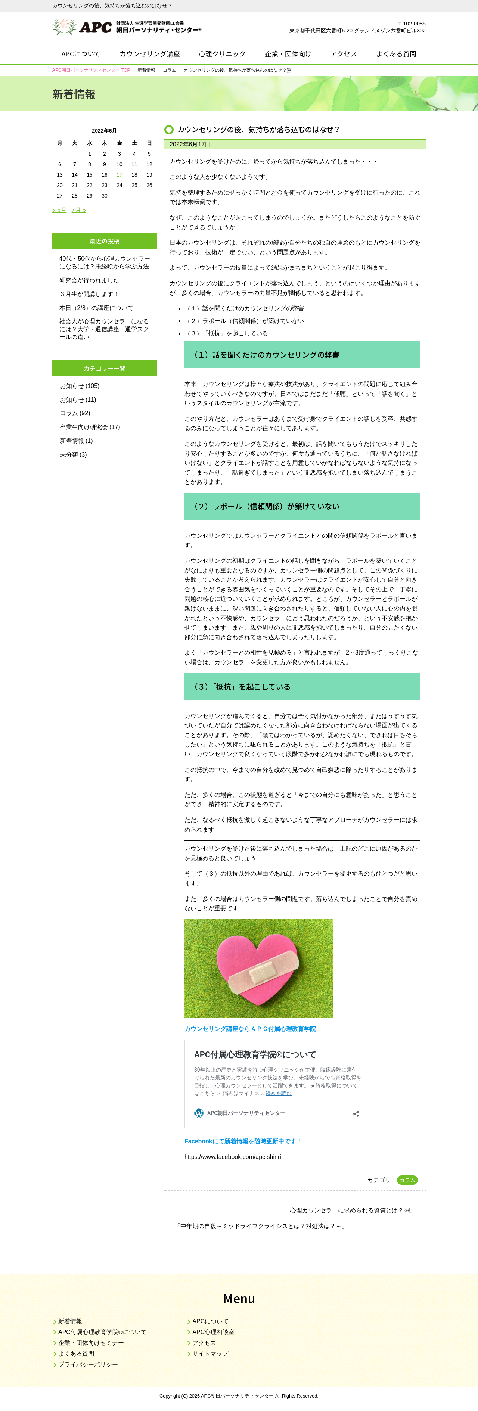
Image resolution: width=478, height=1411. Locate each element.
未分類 (69, 454)
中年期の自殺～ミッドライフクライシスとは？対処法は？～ (261, 1226)
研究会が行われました (89, 280)
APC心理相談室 (213, 1332)
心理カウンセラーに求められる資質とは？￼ (350, 1210)
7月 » (79, 210)
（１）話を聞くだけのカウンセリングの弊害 (244, 308)
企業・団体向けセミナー (91, 1343)
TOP (91, 70)
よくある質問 (396, 53)
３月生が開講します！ (89, 294)
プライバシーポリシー (88, 1364)
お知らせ (72, 386)
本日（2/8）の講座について (96, 308)
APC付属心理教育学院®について (102, 1332)
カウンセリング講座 (150, 53)
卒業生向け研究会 (84, 427)
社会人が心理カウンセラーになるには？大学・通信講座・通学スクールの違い (104, 329)
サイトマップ (210, 1354)
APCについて (81, 53)
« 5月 (59, 210)
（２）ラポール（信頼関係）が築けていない (244, 321)
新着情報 (72, 441)
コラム (407, 1180)
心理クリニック (222, 53)
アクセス (343, 53)
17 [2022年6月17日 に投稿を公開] (119, 175)
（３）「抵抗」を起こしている (226, 333)
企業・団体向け (288, 53)
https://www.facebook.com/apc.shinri (232, 1157)
